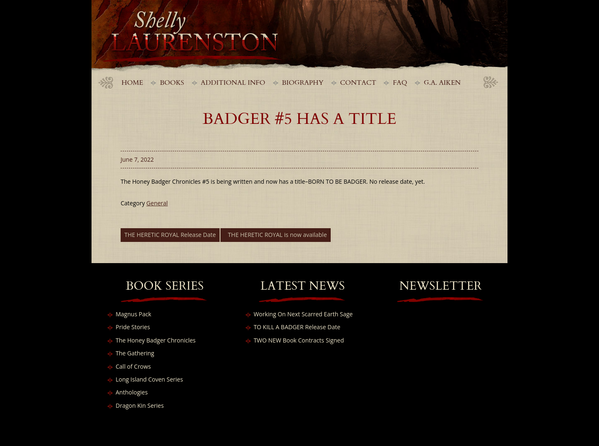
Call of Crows (133, 366)
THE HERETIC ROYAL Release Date (170, 235)
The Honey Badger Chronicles (156, 340)
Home (132, 82)
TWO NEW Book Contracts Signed (299, 340)
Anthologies (132, 392)
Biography (303, 82)
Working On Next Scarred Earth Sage (303, 314)
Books (172, 82)
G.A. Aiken (442, 82)
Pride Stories (133, 327)
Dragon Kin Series (140, 405)
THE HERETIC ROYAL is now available (277, 235)
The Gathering (135, 353)
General (157, 203)
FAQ (400, 82)
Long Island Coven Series (149, 379)
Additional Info (233, 82)
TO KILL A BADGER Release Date (297, 327)
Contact (358, 82)
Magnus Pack (133, 314)
